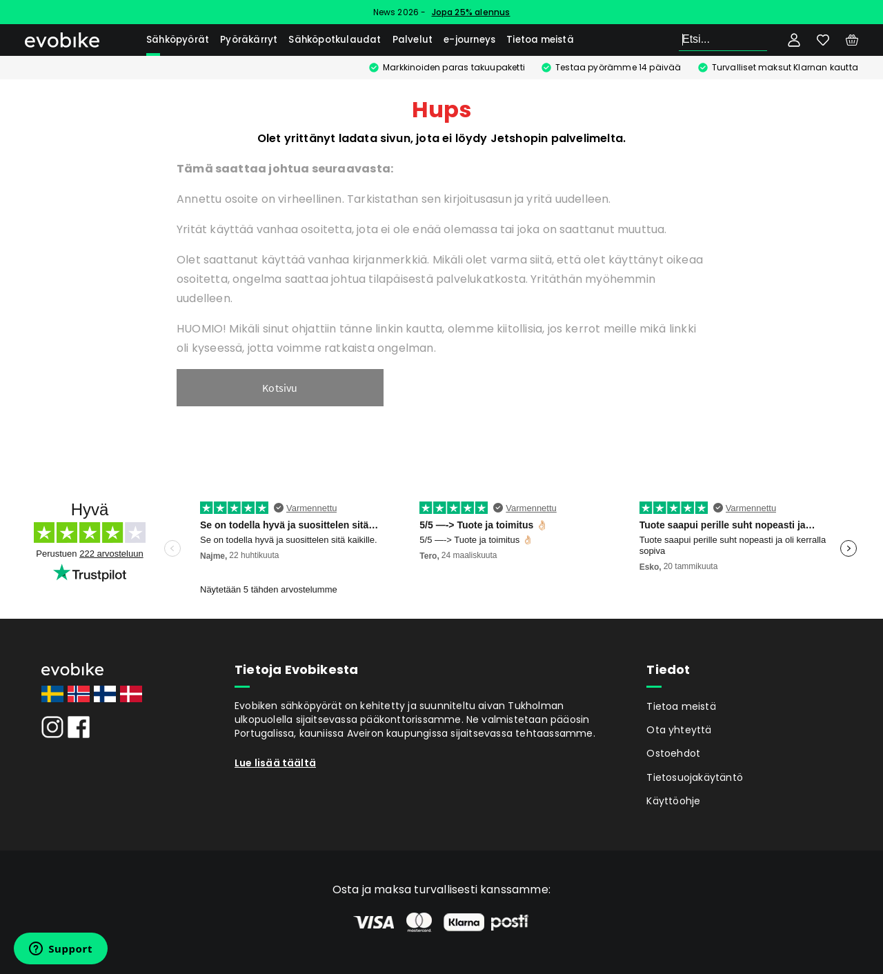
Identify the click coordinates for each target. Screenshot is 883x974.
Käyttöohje (673, 801)
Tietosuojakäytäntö (694, 777)
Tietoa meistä (540, 39)
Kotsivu (279, 388)
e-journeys (469, 39)
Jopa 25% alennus (471, 12)
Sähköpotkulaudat (334, 39)
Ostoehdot (673, 753)
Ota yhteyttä (678, 730)
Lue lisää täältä (275, 763)
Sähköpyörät (177, 39)
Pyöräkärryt (248, 39)
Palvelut (413, 39)
